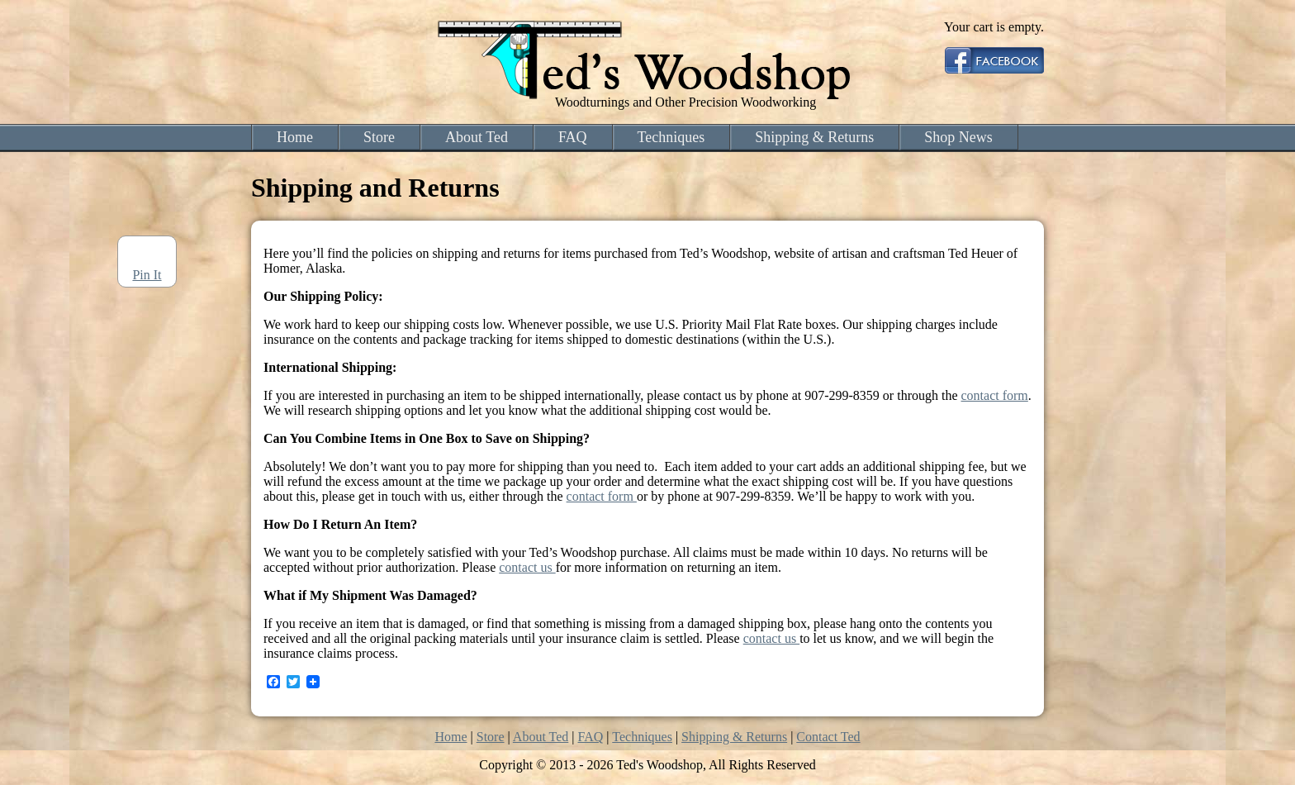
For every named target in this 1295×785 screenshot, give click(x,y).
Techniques (671, 137)
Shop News (958, 137)
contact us (527, 567)
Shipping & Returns (814, 137)
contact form (994, 395)
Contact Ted (828, 737)
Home (295, 137)
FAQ (572, 137)
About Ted (476, 137)
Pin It (146, 275)
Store (379, 137)
